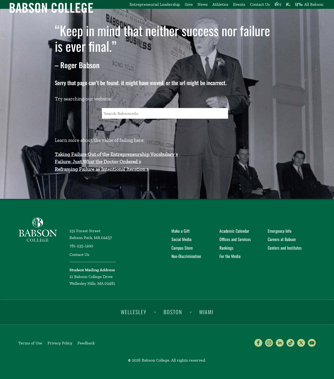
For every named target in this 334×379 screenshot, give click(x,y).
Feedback (86, 342)
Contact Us (260, 4)
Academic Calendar (234, 231)
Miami (206, 312)
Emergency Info (279, 231)
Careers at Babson (282, 239)
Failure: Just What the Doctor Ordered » (98, 162)
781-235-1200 (81, 245)
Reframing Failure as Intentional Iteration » (102, 169)
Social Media (181, 239)
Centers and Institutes (285, 248)
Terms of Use (30, 342)
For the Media (230, 256)
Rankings (226, 248)
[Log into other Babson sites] (277, 4)
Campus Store (182, 248)
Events (239, 4)
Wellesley (133, 312)
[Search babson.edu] (288, 4)
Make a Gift (180, 231)
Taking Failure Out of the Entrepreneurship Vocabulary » (116, 154)
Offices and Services (235, 239)
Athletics (220, 4)
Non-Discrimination (186, 256)
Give (189, 4)
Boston (173, 312)
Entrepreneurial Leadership (154, 4)
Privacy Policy (59, 342)
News (203, 4)
